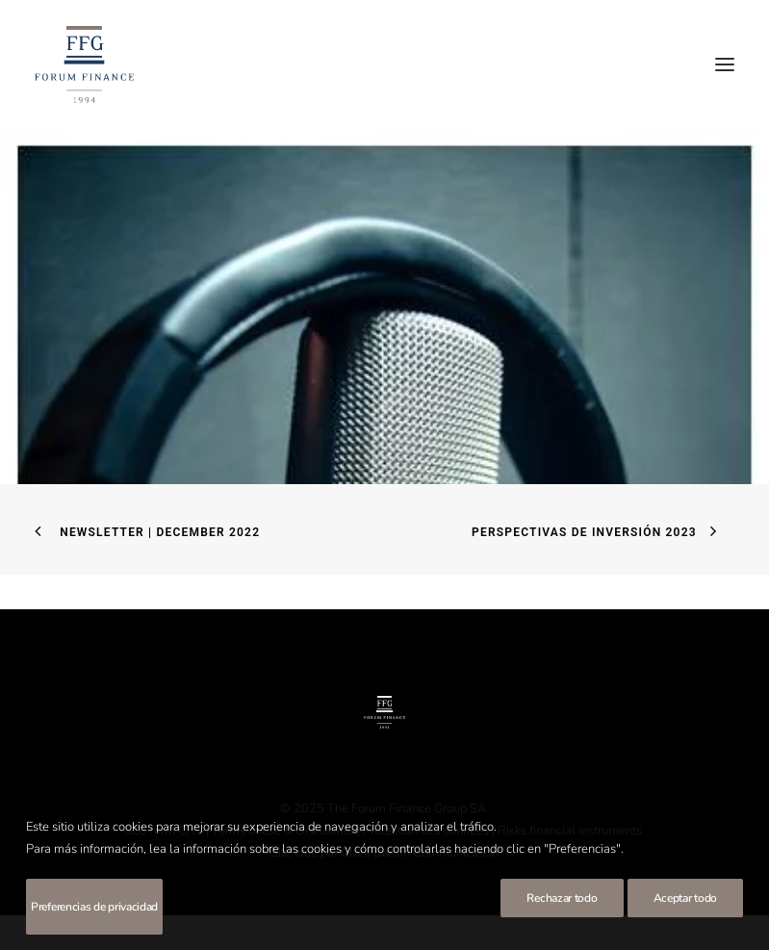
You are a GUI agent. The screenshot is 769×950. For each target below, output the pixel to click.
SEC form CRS (163, 830)
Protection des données (426, 830)
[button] (724, 64)
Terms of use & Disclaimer (283, 830)
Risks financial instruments (571, 830)
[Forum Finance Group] (84, 64)
